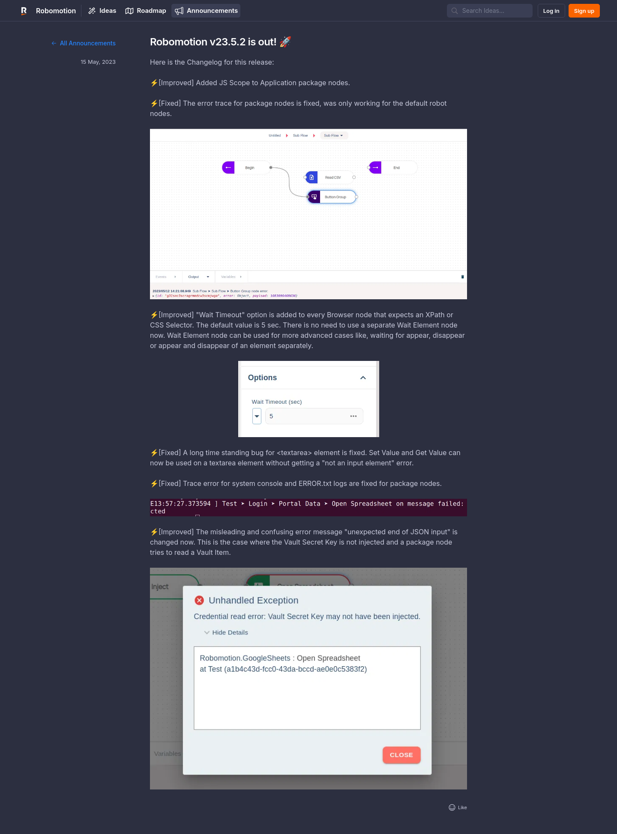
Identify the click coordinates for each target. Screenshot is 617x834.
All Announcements (83, 43)
